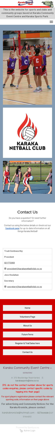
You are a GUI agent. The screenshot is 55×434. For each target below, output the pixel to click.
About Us (27, 325)
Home (27, 308)
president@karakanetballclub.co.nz (24, 269)
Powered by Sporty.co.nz (27, 427)
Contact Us (27, 352)
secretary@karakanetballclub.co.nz (24, 287)
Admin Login (27, 430)
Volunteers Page (27, 317)
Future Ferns (27, 334)
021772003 (9, 263)
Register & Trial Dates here (27, 343)
